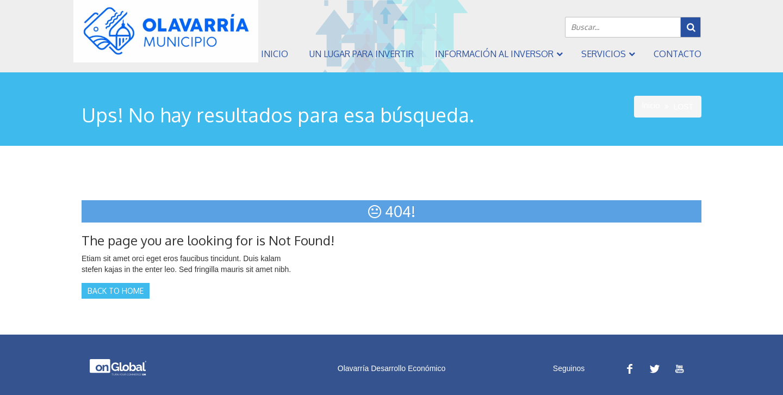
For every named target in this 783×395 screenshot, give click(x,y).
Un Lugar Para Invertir (361, 53)
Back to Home (116, 290)
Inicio (274, 53)
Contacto (677, 53)
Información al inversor (494, 53)
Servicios (603, 53)
